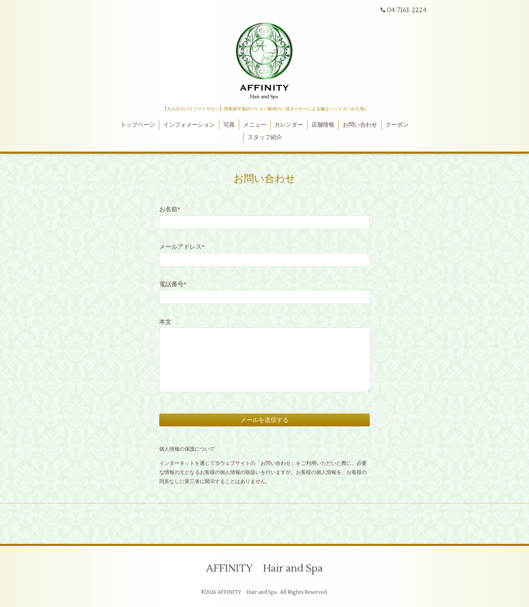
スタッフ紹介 (265, 137)
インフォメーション (189, 125)
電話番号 (173, 284)
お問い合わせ (360, 125)
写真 (229, 125)
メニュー (254, 125)
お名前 (169, 209)
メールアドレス (182, 247)
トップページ (137, 125)
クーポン (397, 125)
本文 (165, 322)
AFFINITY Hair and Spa (264, 568)
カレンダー (288, 125)
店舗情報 (322, 125)
